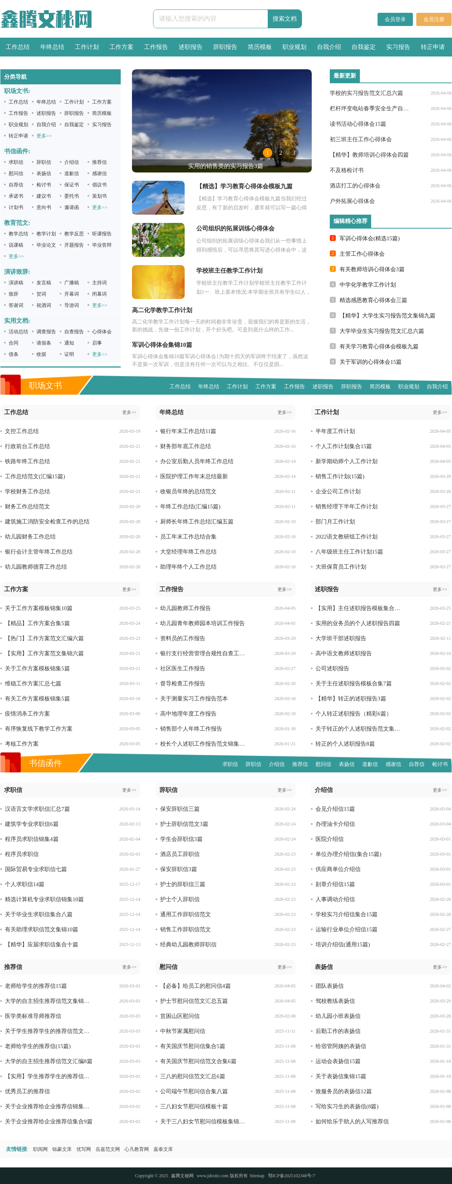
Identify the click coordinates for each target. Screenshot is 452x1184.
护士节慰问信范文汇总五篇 (194, 1001)
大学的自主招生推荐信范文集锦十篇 (49, 1001)
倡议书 (99, 185)
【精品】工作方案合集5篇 (37, 623)
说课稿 (16, 245)
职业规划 (294, 47)
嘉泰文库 (163, 1149)
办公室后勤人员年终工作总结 (197, 461)
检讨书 (43, 185)
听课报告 (102, 233)
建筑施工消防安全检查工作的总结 (47, 522)
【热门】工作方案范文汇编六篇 (44, 638)
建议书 (43, 196)
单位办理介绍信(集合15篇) (348, 854)
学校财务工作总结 (27, 491)
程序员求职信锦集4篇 (32, 839)
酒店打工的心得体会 (355, 186)
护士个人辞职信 (180, 899)
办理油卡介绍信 (335, 824)
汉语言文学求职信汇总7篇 (37, 809)
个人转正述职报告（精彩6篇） (353, 714)
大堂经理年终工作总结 (188, 552)
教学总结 (18, 233)
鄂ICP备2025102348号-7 (291, 1175)
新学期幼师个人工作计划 (346, 461)
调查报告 (46, 331)
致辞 (13, 294)
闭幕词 (99, 294)
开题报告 (74, 245)
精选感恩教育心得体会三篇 (373, 300)
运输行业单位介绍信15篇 (346, 929)
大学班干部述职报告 (340, 638)
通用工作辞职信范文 (185, 914)
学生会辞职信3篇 (181, 839)
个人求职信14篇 (24, 884)
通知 (69, 343)
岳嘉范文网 (108, 1149)
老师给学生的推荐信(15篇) (38, 1046)
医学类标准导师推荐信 (33, 1016)
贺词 (41, 294)
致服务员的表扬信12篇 (343, 1091)
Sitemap (257, 1175)
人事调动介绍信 (335, 899)
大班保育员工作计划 (340, 567)
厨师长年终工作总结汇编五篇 (197, 522)
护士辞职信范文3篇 (184, 824)
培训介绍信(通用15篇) (342, 944)
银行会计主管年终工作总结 (39, 552)
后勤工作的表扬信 (338, 1031)
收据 (41, 354)
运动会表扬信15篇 (338, 1061)
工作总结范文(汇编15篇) (35, 476)
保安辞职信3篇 (178, 869)
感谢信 (99, 173)
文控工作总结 (22, 431)
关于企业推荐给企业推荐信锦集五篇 (49, 1106)
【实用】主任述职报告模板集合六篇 (359, 608)
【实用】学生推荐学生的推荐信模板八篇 (49, 1076)
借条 (13, 354)
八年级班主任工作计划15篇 (349, 552)
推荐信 (99, 162)
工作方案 (121, 47)
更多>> (44, 136)
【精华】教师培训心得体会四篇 (369, 155)
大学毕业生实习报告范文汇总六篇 (382, 331)
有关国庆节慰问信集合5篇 (192, 1046)
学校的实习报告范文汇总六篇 (366, 93)
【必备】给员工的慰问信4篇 (195, 986)
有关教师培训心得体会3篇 (372, 269)
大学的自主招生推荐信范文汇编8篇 (49, 1061)
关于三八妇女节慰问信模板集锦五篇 (204, 1121)
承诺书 (16, 196)
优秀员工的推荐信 (27, 1091)
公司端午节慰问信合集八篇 (194, 1091)
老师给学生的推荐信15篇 (36, 986)
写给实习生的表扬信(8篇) (347, 1106)
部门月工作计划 (335, 522)
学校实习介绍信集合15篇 (346, 914)
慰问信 (16, 173)
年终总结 (52, 47)
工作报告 (156, 47)
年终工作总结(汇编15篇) (190, 507)
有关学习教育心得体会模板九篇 (379, 346)
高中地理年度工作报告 (188, 714)
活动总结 (18, 331)
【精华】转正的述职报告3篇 (350, 699)
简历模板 (260, 47)
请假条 (43, 343)
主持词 (99, 282)
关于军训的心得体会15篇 (371, 362)
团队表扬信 (329, 986)
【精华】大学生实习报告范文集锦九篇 (387, 316)
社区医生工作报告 (182, 668)
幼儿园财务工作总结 (30, 537)
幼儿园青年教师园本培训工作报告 (202, 623)
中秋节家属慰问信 (182, 1031)
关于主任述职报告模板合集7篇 (353, 683)
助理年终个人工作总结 (188, 567)
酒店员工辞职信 (180, 854)
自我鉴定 (364, 47)
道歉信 (71, 173)
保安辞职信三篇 (180, 809)
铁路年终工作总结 (27, 461)
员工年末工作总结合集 (188, 537)
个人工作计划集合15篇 (343, 446)
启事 (97, 343)
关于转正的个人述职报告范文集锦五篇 (359, 729)
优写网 (83, 1149)
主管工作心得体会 (362, 254)
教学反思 (74, 233)
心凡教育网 (136, 1149)
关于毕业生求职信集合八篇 (39, 914)
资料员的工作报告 (182, 638)
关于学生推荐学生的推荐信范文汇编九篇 (49, 1031)
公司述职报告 (332, 668)
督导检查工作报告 (182, 683)
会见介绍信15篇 (335, 809)
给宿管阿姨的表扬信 (340, 1046)
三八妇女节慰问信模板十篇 (194, 1106)
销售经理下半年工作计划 (346, 507)
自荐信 (16, 185)
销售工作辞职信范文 (185, 929)
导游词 (71, 305)
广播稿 (71, 282)
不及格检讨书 (347, 170)
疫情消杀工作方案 (27, 714)
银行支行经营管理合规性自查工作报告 (204, 653)
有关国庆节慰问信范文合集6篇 (198, 1061)
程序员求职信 (22, 854)
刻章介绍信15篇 (335, 884)
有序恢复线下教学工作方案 (39, 729)
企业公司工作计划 (338, 491)
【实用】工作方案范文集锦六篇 (44, 653)
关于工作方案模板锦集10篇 (39, 608)
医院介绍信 (329, 839)
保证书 (71, 185)
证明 (69, 354)
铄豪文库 (62, 1149)
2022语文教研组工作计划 (346, 537)
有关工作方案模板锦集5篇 (37, 699)
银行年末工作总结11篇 (188, 431)
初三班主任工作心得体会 (361, 139)
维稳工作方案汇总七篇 (33, 683)
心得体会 (102, 331)
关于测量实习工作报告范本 (194, 699)
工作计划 (87, 47)
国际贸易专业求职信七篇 (36, 869)
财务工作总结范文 (27, 507)
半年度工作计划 (335, 431)
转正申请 (433, 47)
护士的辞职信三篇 (182, 884)
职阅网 (40, 1149)
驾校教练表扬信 (335, 1001)
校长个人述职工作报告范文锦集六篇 (204, 744)
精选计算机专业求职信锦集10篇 (44, 899)
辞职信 (43, 162)
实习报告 (398, 47)
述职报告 (191, 47)
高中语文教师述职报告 (343, 653)
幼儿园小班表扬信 (338, 1016)
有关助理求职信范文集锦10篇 (41, 929)
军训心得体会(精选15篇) (370, 238)
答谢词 (16, 305)
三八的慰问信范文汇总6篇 (192, 1076)
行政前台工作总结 (27, 446)
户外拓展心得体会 (352, 201)
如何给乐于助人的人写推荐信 (352, 1121)
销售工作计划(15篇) (339, 476)
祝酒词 (43, 305)
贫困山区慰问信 (180, 1016)
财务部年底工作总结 (185, 446)
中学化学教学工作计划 (368, 285)
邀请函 (71, 207)
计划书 (16, 207)
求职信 (16, 162)
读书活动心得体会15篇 (358, 124)
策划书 (99, 196)
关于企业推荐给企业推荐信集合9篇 (49, 1121)
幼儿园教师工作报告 (185, 608)
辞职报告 (225, 47)
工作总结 (18, 47)
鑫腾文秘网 (182, 1175)
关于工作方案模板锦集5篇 (37, 668)
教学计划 (46, 233)
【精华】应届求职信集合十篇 (41, 944)
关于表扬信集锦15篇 (340, 1076)
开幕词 (71, 294)
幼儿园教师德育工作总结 (36, 567)
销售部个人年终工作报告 (191, 729)
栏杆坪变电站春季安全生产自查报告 (370, 108)
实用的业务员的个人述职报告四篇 (357, 623)
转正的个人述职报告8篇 (345, 744)
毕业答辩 (102, 245)
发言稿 (43, 282)
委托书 (71, 196)
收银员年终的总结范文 (188, 491)
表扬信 (43, 173)
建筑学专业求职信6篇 (32, 824)
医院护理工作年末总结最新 (194, 476)
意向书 (43, 207)
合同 (13, 343)
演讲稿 (16, 282)
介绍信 (71, 162)
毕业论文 (46, 245)
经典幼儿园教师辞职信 (188, 944)
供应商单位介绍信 (338, 869)
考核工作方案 (22, 744)
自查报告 (74, 331)
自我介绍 (329, 47)
